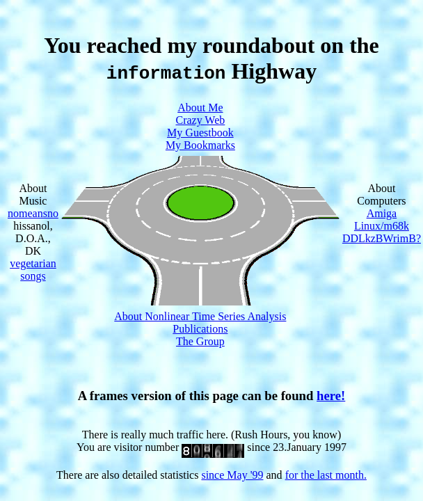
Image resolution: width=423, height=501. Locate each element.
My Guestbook (200, 132)
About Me (200, 107)
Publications (200, 329)
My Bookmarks (200, 145)
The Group (200, 341)
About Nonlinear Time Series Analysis (200, 316)
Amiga (382, 213)
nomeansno (33, 213)
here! (331, 395)
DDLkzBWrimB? (381, 238)
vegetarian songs (33, 269)
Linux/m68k (381, 226)
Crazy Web (200, 120)
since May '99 (232, 475)
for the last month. (326, 475)
